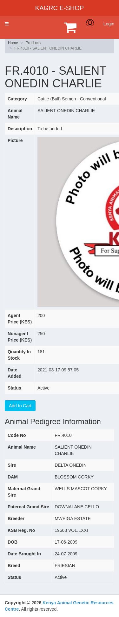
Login (108, 23)
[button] (6, 24)
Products (33, 43)
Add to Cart (20, 405)
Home (13, 43)
